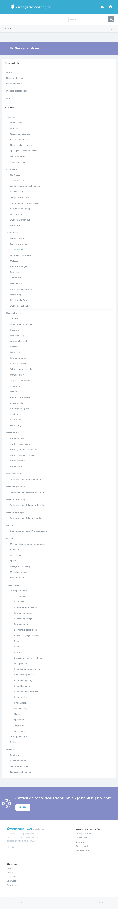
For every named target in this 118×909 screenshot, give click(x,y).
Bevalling (80, 842)
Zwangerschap (83, 838)
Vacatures (11, 881)
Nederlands (104, 903)
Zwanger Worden (84, 834)
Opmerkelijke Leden (15, 78)
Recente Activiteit (14, 83)
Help (8, 98)
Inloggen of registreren (16, 91)
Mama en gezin (83, 850)
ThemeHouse (25, 903)
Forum (9, 72)
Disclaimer (12, 877)
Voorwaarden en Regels (87, 903)
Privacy (10, 873)
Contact (10, 868)
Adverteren (12, 885)
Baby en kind (82, 846)
